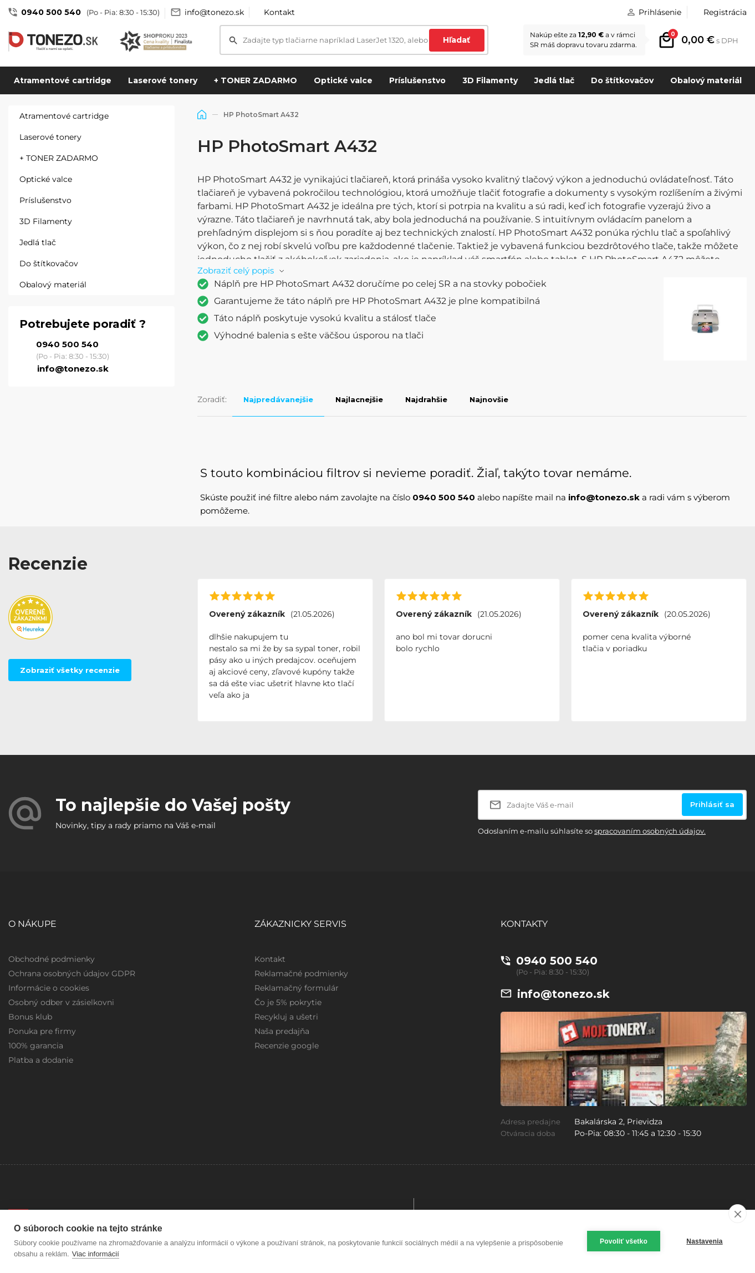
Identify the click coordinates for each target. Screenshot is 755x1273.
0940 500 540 (51, 12)
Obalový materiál (706, 80)
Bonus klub (30, 1017)
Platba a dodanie (40, 1060)
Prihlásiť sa (712, 804)
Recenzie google (286, 1046)
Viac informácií (95, 1254)
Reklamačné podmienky (301, 973)
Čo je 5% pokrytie (288, 1002)
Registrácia (725, 12)
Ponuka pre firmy (42, 1031)
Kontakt (279, 12)
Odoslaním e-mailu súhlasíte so (592, 830)
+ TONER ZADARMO (255, 80)
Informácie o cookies (48, 988)
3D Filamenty (490, 80)
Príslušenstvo (417, 80)
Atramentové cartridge (62, 80)
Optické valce (343, 80)
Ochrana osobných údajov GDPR (71, 973)
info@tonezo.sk (214, 12)
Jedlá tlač (554, 80)
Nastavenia (704, 1241)
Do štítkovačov (622, 80)
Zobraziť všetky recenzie (70, 670)
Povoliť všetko (623, 1241)
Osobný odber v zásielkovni (61, 1002)
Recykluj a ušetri (286, 1017)
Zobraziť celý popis (235, 270)
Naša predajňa (281, 1031)
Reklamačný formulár (296, 988)
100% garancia (35, 1046)
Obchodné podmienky (51, 959)
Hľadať (456, 40)
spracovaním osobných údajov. (650, 830)
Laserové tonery (162, 80)
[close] (737, 1213)
